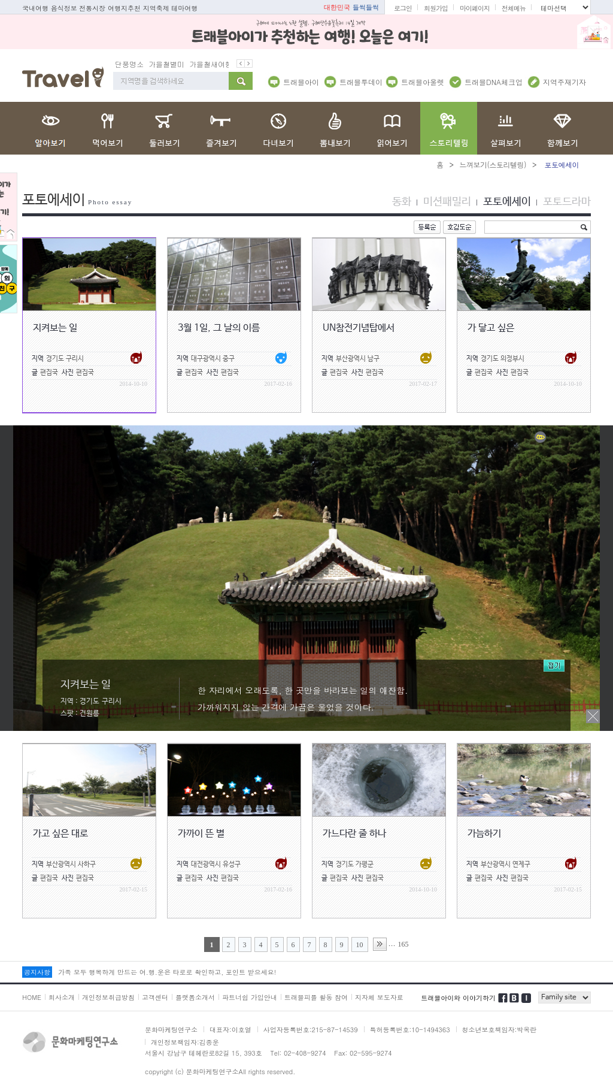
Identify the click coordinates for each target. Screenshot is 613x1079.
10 (359, 945)
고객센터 (155, 997)
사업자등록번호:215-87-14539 (310, 1029)
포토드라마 (567, 202)
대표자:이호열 (230, 1029)
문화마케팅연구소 (171, 1029)
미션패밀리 (447, 202)
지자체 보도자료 (379, 997)
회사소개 (61, 997)
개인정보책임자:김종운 (185, 1042)
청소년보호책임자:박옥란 (499, 1029)
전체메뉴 (514, 8)
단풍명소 (129, 64)
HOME (31, 997)
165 (403, 944)
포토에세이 (507, 202)
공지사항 (37, 972)
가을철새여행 (210, 64)
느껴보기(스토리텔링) (492, 164)
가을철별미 (166, 64)
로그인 (403, 8)
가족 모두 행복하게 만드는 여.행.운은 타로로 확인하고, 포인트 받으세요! (167, 972)
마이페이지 (475, 8)
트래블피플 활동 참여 (316, 997)
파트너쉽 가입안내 (249, 997)
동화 (401, 202)
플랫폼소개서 (195, 997)
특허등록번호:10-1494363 (410, 1029)
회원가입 (436, 8)
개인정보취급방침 (108, 997)
